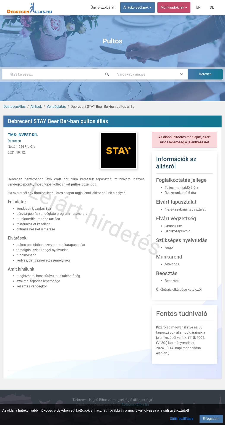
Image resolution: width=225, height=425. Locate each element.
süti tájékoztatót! (176, 410)
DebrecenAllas (14, 107)
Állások (36, 107)
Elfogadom (211, 419)
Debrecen (14, 141)
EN (198, 7)
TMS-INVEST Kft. (23, 134)
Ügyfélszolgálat (102, 7)
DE (212, 7)
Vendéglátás (56, 107)
